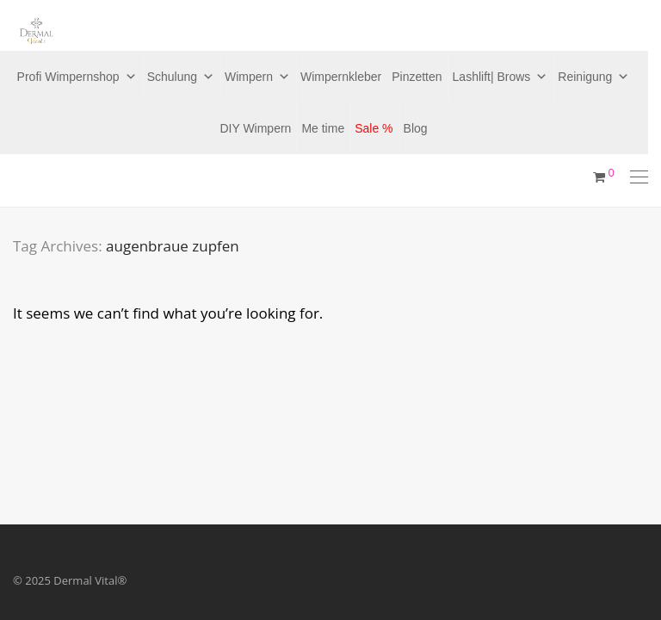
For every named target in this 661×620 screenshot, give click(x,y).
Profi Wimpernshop (77, 76)
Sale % (373, 128)
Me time (322, 128)
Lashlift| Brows (500, 76)
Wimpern (257, 76)
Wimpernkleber (340, 77)
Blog (416, 128)
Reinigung (593, 76)
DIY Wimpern (255, 128)
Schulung (180, 76)
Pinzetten (417, 77)
